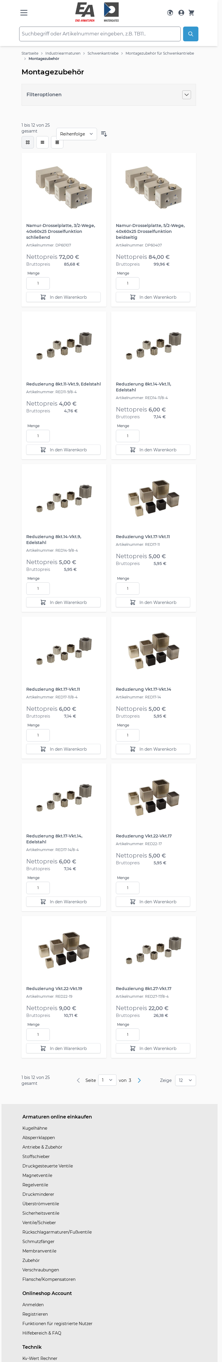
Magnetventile (37, 1175)
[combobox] (100, 34)
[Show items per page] (185, 1080)
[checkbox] (28, 142)
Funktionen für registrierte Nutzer (57, 1323)
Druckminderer (38, 1194)
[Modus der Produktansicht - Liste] (42, 142)
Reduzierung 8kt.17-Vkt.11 (53, 689)
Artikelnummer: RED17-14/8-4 (52, 849)
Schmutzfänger (38, 1241)
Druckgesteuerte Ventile (47, 1166)
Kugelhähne (34, 1128)
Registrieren (35, 1314)
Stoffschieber (36, 1156)
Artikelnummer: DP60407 (139, 245)
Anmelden (33, 1304)
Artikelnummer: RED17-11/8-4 (52, 697)
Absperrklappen (38, 1137)
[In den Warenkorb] (63, 297)
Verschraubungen (40, 1270)
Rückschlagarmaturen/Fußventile (57, 1232)
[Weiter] (139, 1080)
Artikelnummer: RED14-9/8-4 (52, 550)
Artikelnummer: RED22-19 (49, 996)
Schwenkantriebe (103, 53)
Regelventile (35, 1185)
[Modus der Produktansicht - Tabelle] (57, 142)
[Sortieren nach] (76, 134)
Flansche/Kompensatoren (48, 1279)
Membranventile (39, 1251)
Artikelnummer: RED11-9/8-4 (51, 392)
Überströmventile (40, 1203)
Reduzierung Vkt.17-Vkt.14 (143, 689)
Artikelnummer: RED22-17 (139, 844)
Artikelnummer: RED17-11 (138, 544)
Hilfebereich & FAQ (41, 1333)
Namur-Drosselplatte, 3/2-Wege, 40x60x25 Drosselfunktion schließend (60, 231)
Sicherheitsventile (40, 1213)
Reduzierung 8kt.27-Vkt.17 (144, 988)
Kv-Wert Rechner (39, 1358)
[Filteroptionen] (109, 95)
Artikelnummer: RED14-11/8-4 (142, 398)
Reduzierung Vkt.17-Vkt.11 (143, 536)
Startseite (30, 53)
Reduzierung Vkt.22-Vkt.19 (54, 988)
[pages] (107, 1080)
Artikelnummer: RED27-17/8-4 (142, 996)
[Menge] (38, 283)
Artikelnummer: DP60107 (48, 245)
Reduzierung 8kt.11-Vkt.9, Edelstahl (63, 384)
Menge (33, 273)
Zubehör (31, 1260)
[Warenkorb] (191, 13)
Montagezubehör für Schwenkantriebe (160, 53)
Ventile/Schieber (39, 1222)
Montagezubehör (44, 58)
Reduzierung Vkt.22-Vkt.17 (144, 836)
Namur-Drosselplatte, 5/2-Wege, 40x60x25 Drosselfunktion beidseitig (150, 231)
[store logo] (97, 12)
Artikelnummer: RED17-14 (138, 697)
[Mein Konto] (181, 12)
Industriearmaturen (62, 53)
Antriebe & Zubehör (42, 1147)
